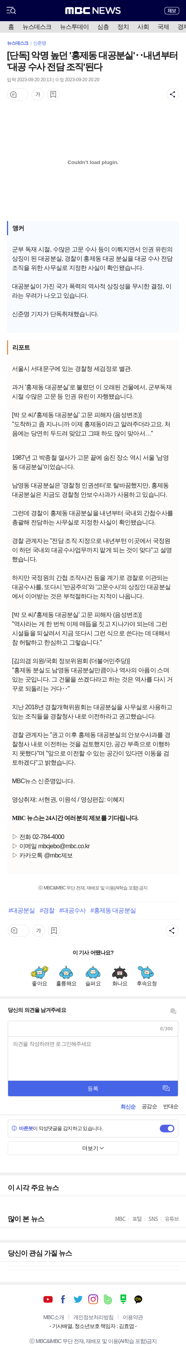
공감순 (149, 1106)
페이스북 (63, 1299)
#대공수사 (72, 910)
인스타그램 (93, 1299)
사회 (143, 26)
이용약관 (133, 1317)
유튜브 (48, 1299)
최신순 (127, 1106)
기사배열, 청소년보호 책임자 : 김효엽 (93, 1326)
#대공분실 (21, 910)
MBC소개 (53, 1317)
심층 (103, 26)
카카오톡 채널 (138, 1299)
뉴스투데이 (74, 26)
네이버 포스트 (123, 1299)
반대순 (170, 1106)
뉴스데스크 (36, 26)
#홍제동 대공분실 (112, 910)
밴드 (108, 1299)
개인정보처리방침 (93, 1317)
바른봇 (22, 1128)
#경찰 (47, 910)
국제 (163, 26)
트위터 (78, 1299)
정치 (123, 26)
